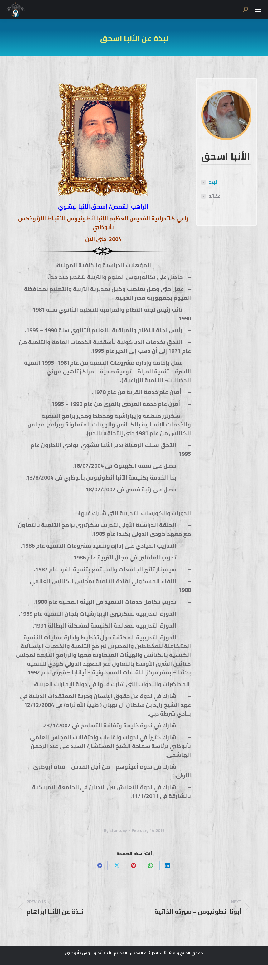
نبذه (212, 182)
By (115, 830)
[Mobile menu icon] (258, 9)
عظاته (214, 196)
